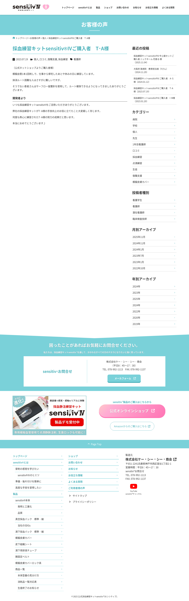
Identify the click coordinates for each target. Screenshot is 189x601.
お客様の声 (35, 38)
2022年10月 (139, 269)
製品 (98, 7)
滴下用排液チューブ (26, 552)
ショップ (108, 7)
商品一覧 (20, 571)
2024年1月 (138, 250)
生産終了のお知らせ (28, 590)
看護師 (77, 59)
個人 (44, 38)
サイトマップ (80, 497)
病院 (135, 119)
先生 (135, 138)
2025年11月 (139, 237)
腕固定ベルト (22, 558)
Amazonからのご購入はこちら (130, 427)
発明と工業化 (25, 508)
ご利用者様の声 (76, 489)
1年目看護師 (139, 144)
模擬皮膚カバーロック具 (28, 564)
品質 (20, 514)
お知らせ (137, 7)
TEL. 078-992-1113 (112, 370)
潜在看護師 (139, 213)
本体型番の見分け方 (28, 577)
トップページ (68, 7)
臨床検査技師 (140, 219)
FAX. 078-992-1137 (135, 370)
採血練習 (63, 59)
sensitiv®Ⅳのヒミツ (28, 476)
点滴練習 (137, 163)
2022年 (136, 312)
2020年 (136, 318)
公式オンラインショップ (128, 411)
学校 (135, 125)
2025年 (136, 300)
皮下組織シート (23, 545)
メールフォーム (123, 379)
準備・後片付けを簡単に (28, 482)
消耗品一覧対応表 (27, 583)
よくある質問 (168, 7)
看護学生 (137, 200)
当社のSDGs (24, 527)
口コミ (43, 59)
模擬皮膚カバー (141, 182)
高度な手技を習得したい (28, 489)
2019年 (136, 325)
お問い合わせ (123, 7)
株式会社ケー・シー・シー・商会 (149, 460)
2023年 (136, 293)
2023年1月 (138, 262)
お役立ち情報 (151, 7)
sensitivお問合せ (135, 472)
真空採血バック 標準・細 (29, 520)
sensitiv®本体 (22, 501)
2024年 (136, 287)
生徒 (135, 169)
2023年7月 (138, 256)
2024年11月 (139, 244)
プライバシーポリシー (84, 503)
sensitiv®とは (85, 7)
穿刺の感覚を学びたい (27, 470)
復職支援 (52, 59)
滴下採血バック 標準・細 (29, 533)
